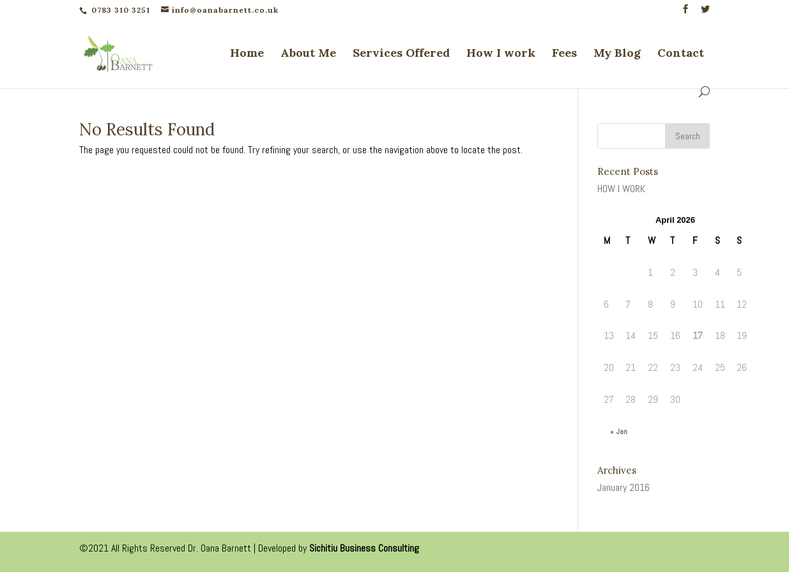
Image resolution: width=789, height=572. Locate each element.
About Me (308, 54)
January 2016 (623, 487)
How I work (500, 54)
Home (247, 54)
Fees (564, 54)
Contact (680, 54)
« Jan (618, 431)
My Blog (617, 54)
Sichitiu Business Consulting (364, 548)
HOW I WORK (621, 188)
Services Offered (401, 54)
